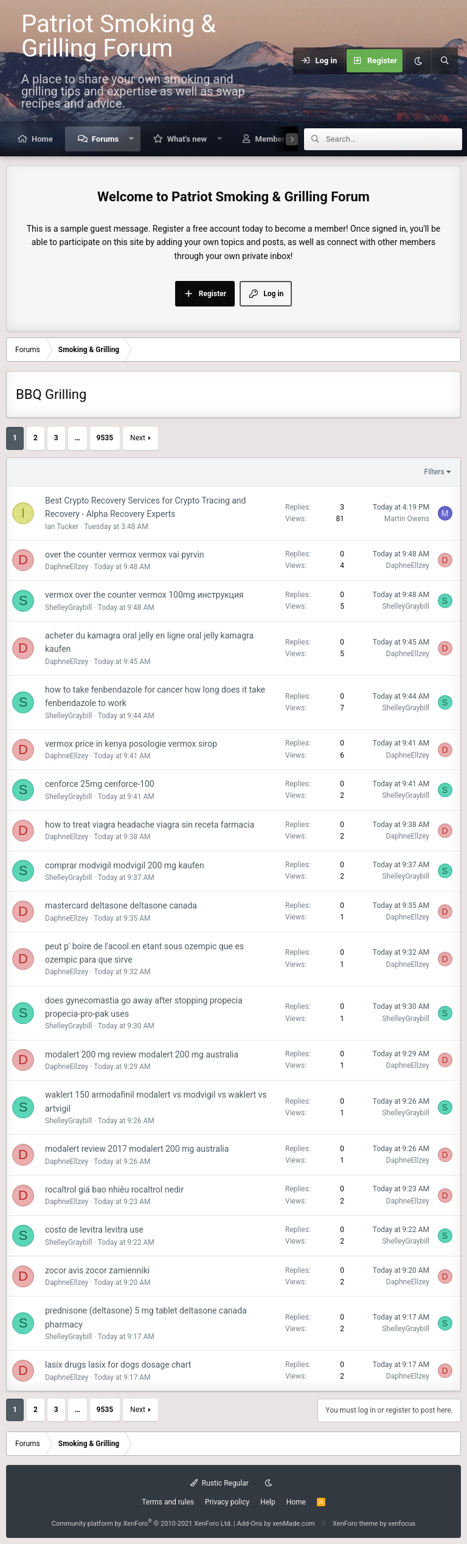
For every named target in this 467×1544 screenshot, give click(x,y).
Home (42, 139)
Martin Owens (406, 518)
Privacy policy (227, 1502)
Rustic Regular (219, 1483)
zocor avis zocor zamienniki (97, 1270)
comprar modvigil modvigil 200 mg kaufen (124, 865)
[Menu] (285, 60)
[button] (131, 138)
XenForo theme (355, 1524)
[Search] (444, 60)
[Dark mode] (417, 60)
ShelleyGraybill (68, 607)
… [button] (77, 438)
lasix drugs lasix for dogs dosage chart (118, 1364)
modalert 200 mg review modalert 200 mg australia (141, 1054)
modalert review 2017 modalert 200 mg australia (137, 1149)
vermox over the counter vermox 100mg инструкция (144, 595)
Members (272, 139)
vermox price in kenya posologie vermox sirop (131, 744)
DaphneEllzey (66, 567)
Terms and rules (168, 1502)
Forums (105, 139)
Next (137, 438)
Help (267, 1502)
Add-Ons (250, 1524)
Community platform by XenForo (142, 1524)
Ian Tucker (61, 526)
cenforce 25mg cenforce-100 (99, 784)
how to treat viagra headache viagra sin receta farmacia (149, 824)
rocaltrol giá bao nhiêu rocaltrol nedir (114, 1189)
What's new (187, 139)
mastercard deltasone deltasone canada (121, 905)
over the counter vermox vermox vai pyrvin (124, 554)
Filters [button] (434, 472)
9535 (105, 438)
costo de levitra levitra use (94, 1229)
